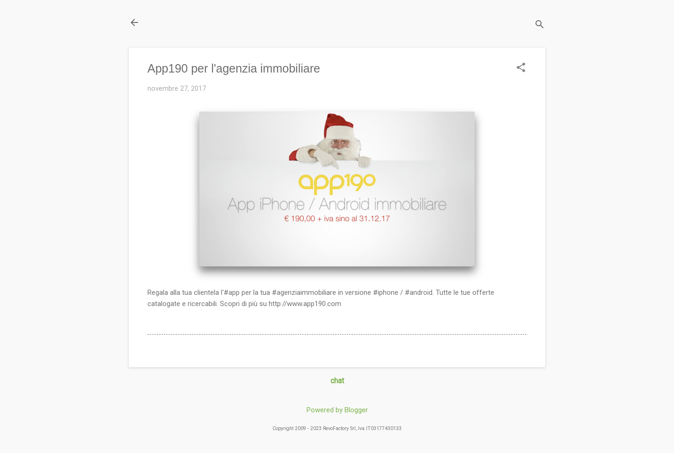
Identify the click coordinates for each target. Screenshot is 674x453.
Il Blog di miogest (194, 22)
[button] (521, 68)
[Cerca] (539, 25)
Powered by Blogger (337, 410)
